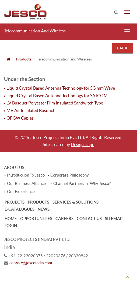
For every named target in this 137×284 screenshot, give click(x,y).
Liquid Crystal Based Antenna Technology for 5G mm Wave (61, 88)
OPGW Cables (20, 118)
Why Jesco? (100, 183)
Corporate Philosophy (69, 175)
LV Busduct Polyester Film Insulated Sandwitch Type (55, 102)
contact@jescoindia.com (30, 263)
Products (23, 59)
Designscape (82, 144)
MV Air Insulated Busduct (30, 110)
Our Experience (21, 192)
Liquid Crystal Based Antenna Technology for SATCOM (57, 95)
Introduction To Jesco (26, 175)
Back (122, 48)
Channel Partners (68, 183)
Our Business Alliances (27, 183)
